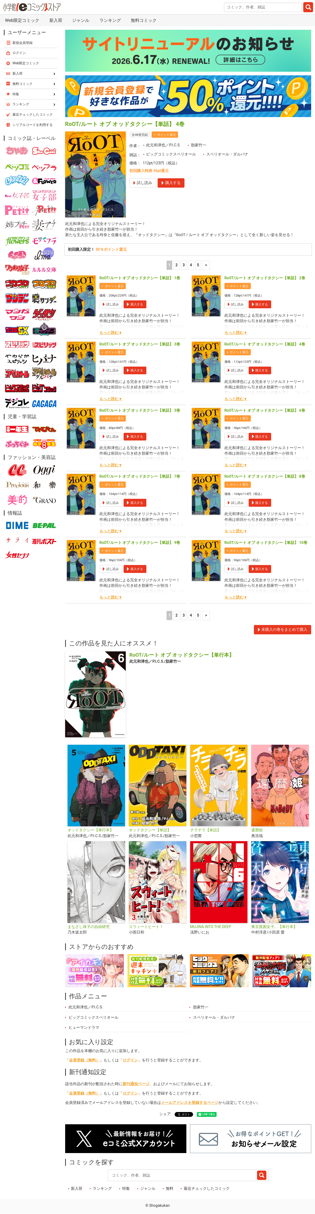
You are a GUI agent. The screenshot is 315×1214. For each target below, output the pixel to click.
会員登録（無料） (84, 1060)
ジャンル (80, 20)
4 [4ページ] (191, 265)
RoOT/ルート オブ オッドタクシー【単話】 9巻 (139, 543)
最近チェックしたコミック (207, 1188)
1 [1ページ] (169, 265)
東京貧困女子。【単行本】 (274, 927)
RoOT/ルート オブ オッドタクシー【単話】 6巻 (264, 410)
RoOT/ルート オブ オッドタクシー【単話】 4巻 (264, 344)
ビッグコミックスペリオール (171, 154)
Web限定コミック (22, 20)
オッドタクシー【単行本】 (91, 830)
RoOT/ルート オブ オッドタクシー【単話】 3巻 (139, 344)
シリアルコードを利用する (32, 125)
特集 (126, 1188)
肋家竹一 (198, 145)
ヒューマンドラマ (84, 1027)
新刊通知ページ (136, 1084)
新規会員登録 (22, 43)
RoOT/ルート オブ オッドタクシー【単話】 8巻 (264, 477)
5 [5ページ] (198, 265)
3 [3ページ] (184, 265)
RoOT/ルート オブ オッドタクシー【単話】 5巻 (139, 410)
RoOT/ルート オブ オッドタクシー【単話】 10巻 (265, 543)
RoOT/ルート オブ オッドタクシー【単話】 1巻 (139, 278)
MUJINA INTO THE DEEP (210, 927)
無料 (169, 1188)
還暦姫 (257, 830)
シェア (165, 1114)
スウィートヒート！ (146, 927)
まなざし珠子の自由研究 (89, 927)
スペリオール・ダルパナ (227, 154)
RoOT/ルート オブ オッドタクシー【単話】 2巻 (264, 278)
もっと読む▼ (110, 333)
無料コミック (144, 20)
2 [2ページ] (176, 265)
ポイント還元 (166, 135)
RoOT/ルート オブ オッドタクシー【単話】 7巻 (139, 477)
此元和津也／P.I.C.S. (163, 145)
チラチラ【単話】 (205, 830)
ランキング (110, 20)
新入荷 (55, 20)
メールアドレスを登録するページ (189, 1103)
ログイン (130, 1060)
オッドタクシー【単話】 (150, 830)
